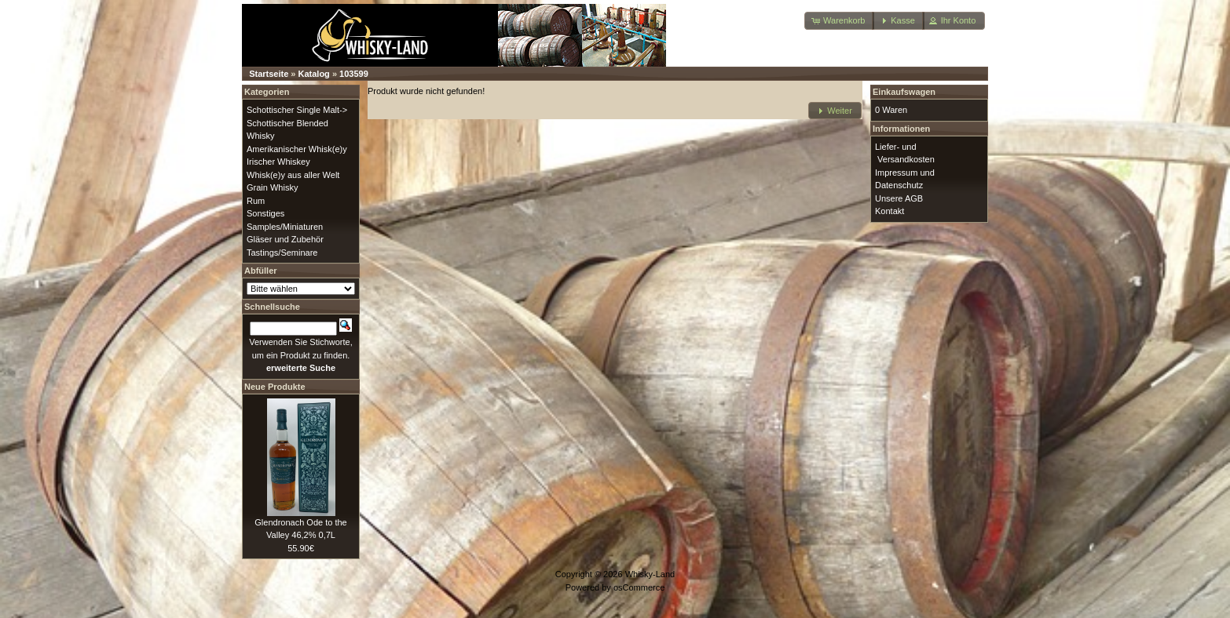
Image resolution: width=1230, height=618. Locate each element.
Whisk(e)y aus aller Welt (293, 175)
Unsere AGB (899, 198)
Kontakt (889, 211)
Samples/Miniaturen (285, 226)
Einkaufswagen (904, 91)
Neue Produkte (275, 386)
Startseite (268, 73)
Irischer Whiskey (278, 161)
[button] (839, 21)
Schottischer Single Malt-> (297, 110)
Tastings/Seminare (282, 252)
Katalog (314, 73)
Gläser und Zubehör (285, 239)
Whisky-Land (650, 574)
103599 (353, 73)
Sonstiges (265, 213)
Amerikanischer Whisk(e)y (297, 149)
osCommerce (638, 587)
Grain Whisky (272, 187)
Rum (256, 200)
